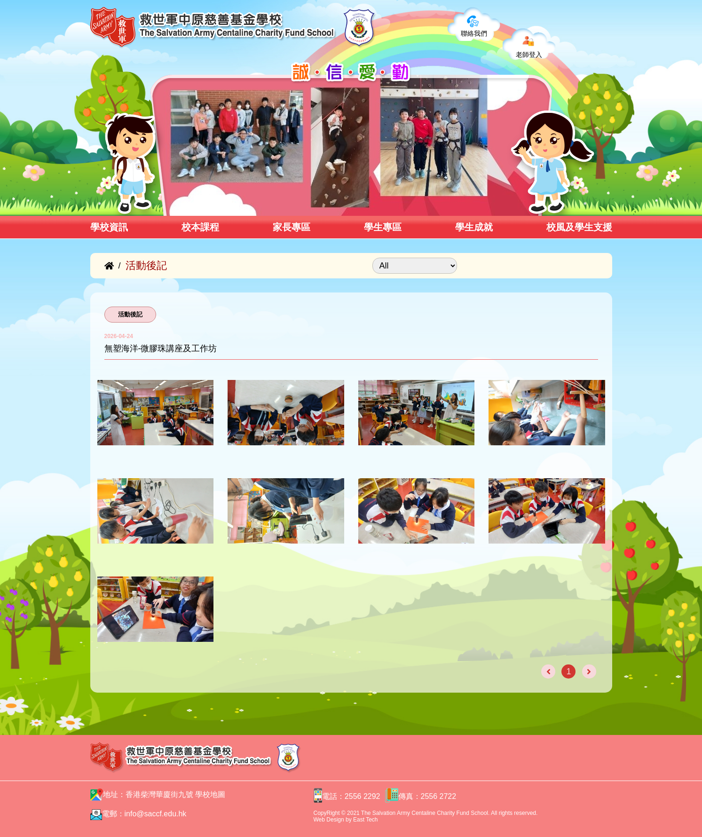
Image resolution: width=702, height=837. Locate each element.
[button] (167, 205)
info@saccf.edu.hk (156, 814)
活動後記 (130, 314)
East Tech (365, 819)
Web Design (329, 819)
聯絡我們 (474, 33)
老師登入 (529, 54)
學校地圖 (210, 794)
